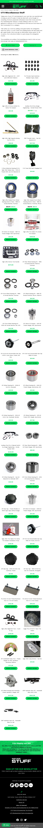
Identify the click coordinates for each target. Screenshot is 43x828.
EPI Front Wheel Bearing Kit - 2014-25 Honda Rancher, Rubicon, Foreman (32, 478)
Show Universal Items (10, 50)
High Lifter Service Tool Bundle (10, 261)
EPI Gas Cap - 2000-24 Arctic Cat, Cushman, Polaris (10, 569)
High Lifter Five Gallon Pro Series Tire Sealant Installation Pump (11, 539)
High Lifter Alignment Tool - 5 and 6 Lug (10, 629)
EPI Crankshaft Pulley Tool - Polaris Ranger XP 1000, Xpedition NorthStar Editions (11, 660)
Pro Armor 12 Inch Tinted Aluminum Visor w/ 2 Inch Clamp (32, 599)
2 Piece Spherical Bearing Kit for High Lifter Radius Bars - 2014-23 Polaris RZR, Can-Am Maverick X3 (11, 170)
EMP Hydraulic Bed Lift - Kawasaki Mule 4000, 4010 (32, 691)
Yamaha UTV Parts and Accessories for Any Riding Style (21, 807)
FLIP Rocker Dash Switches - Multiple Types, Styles (32, 76)
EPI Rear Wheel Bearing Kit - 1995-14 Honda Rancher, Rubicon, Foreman (32, 263)
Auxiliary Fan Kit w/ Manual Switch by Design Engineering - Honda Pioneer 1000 (10, 447)
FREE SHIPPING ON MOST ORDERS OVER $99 (21, 1)
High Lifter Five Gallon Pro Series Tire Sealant (32, 232)
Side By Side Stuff (17, 825)
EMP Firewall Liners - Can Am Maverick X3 (32, 139)
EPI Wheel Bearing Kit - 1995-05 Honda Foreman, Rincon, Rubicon (32, 294)
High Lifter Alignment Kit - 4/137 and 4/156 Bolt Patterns (11, 76)
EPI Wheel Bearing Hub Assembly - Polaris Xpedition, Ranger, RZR (10, 691)
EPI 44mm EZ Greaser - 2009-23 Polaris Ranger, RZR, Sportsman (32, 509)
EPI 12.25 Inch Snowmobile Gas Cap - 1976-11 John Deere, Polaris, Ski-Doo (11, 355)
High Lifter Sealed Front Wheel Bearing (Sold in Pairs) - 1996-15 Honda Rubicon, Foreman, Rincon (32, 201)
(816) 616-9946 (21, 794)
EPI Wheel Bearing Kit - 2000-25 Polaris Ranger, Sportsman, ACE (32, 386)
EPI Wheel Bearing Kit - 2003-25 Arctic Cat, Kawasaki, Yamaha (11, 416)
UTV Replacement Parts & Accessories (21, 813)
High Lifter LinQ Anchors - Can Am (32, 658)
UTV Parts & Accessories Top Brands (21, 810)
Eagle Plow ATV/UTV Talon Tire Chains (32, 629)
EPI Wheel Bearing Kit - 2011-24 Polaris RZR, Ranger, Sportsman (32, 416)
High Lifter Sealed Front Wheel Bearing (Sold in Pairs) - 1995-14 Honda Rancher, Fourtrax (11, 201)
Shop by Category (9, 10)
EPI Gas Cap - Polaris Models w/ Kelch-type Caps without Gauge (11, 509)
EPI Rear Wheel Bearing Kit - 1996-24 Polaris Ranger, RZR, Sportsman (32, 446)
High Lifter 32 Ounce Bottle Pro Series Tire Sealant (10, 106)
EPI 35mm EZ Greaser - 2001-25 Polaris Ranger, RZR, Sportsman (32, 324)
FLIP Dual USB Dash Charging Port (32, 168)
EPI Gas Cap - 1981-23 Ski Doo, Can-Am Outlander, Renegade (32, 569)
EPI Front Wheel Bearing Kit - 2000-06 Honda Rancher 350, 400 (10, 324)
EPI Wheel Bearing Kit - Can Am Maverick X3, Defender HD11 (11, 477)
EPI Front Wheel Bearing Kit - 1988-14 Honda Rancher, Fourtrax (11, 294)
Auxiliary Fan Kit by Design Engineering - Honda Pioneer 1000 (32, 106)
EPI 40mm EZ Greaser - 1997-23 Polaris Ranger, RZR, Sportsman (11, 232)
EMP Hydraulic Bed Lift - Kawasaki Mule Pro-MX (10, 721)
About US (21, 802)
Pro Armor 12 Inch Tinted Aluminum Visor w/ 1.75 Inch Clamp (10, 599)
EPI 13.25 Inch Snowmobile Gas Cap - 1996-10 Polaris (32, 354)
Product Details (11, 83)
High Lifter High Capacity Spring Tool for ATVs (10, 139)
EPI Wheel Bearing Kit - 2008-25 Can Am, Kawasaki (11, 386)
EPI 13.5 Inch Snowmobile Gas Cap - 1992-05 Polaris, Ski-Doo (32, 539)
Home (2, 10)
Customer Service (21, 800)
